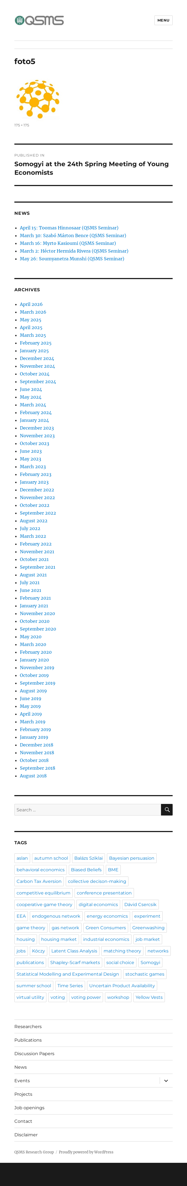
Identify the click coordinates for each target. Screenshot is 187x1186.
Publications (28, 1040)
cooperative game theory (44, 904)
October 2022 (34, 505)
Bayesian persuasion (131, 858)
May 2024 (30, 397)
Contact (23, 1121)
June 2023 (31, 451)
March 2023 (33, 466)
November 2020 (37, 613)
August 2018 (33, 776)
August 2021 (33, 575)
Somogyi (150, 962)
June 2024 (31, 389)
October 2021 (34, 559)
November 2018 (37, 752)
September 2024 (38, 381)
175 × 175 (21, 125)
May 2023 (30, 459)
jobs (21, 951)
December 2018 (36, 745)
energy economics (107, 916)
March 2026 (33, 312)
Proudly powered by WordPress (86, 1152)
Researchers (28, 1026)
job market (148, 939)
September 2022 (38, 513)
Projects (23, 1094)
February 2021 (35, 598)
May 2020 (30, 636)
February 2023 (35, 474)
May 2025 (30, 319)
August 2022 (34, 520)
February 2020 (36, 652)
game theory (31, 927)
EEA (21, 916)
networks (158, 951)
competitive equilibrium (43, 893)
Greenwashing (148, 927)
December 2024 (37, 358)
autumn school (51, 858)
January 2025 (34, 350)
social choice (120, 962)
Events (22, 1080)
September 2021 (37, 567)
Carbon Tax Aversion (39, 881)
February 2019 (35, 729)
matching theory (122, 951)
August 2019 (33, 690)
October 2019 (34, 675)
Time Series (70, 985)
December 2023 (37, 428)
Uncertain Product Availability (122, 985)
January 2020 (34, 660)
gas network (65, 927)
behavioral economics (41, 869)
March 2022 (33, 536)
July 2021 (29, 582)
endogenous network (56, 916)
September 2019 (38, 683)
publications (30, 962)
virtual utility (30, 997)
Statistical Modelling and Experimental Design (68, 974)
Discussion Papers (34, 1053)
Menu (163, 20)
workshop (118, 997)
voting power (86, 997)
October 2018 (34, 760)
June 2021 (30, 590)
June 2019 (30, 698)
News (20, 1067)
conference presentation (104, 893)
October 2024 (34, 374)
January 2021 (34, 605)
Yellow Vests (149, 997)
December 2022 (37, 490)
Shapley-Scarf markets (75, 962)
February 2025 (36, 343)
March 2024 (33, 404)
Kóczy (38, 951)
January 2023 (34, 482)
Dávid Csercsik (140, 904)
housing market (59, 939)
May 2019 (30, 706)
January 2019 (34, 737)
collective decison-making (97, 881)
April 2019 (31, 714)
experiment (147, 916)
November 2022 (37, 497)
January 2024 (34, 420)
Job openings (29, 1107)
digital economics (98, 904)
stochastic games (144, 974)
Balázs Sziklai (88, 858)
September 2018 (37, 768)
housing (26, 939)
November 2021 (37, 551)
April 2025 (31, 327)
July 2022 (30, 528)
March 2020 (33, 644)
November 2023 (37, 435)
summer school (34, 985)
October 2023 (34, 443)
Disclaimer (26, 1134)
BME (113, 869)
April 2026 (31, 304)
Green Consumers (106, 927)
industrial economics (106, 939)
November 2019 (37, 667)
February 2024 (36, 412)
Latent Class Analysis (74, 951)
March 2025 (33, 335)
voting (58, 997)
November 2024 (37, 366)
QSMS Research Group (34, 1152)
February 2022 (36, 544)
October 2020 (34, 621)
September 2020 (38, 629)
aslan (22, 858)
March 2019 (33, 721)
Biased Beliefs (86, 869)
